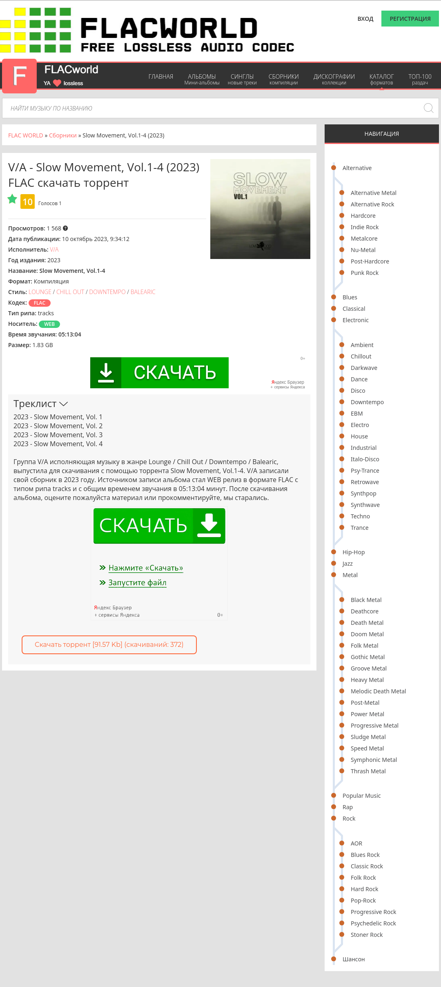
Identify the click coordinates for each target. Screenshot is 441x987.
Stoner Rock (367, 934)
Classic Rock (367, 866)
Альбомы (201, 79)
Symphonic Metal (374, 759)
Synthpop (363, 493)
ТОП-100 (420, 79)
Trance (360, 527)
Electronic (356, 320)
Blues (350, 297)
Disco (358, 390)
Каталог (381, 79)
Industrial (363, 447)
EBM (357, 413)
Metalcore (364, 238)
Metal (350, 575)
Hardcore (363, 215)
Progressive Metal (375, 725)
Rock (349, 818)
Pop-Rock (363, 900)
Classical (354, 308)
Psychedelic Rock (373, 923)
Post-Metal (365, 702)
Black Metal (366, 600)
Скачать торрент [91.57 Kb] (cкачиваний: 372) (109, 644)
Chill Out (70, 292)
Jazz (348, 563)
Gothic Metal (368, 657)
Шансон (354, 959)
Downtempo (367, 402)
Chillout (361, 356)
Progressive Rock (373, 912)
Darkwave (364, 368)
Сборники (283, 79)
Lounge (40, 292)
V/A (54, 249)
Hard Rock (364, 889)
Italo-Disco (365, 459)
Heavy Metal (367, 680)
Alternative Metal (373, 193)
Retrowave (365, 482)
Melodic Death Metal (378, 691)
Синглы (242, 79)
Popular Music (362, 795)
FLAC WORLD (25, 135)
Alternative (357, 168)
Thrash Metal (368, 771)
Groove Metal (369, 668)
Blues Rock (365, 855)
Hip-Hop (354, 552)
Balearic (143, 292)
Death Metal (367, 622)
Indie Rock (365, 227)
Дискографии (334, 79)
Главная (161, 76)
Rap (348, 807)
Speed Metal (367, 748)
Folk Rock (363, 877)
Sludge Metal (368, 737)
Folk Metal (365, 645)
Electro (360, 425)
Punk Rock (365, 273)
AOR (356, 843)
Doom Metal (367, 634)
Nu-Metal (363, 250)
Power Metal (367, 714)
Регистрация (410, 18)
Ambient (362, 345)
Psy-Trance (365, 470)
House (359, 436)
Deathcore (365, 611)
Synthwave (365, 505)
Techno (360, 516)
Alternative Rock (372, 204)
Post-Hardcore (370, 261)
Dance (359, 379)
